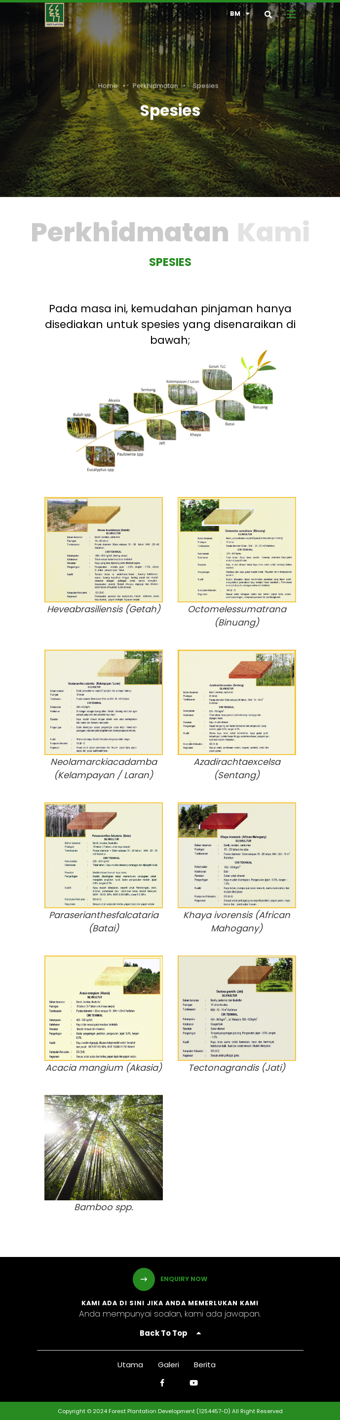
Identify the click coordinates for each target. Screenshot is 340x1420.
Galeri (168, 1364)
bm (240, 13)
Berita (205, 1364)
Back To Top (170, 1333)
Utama (130, 1364)
